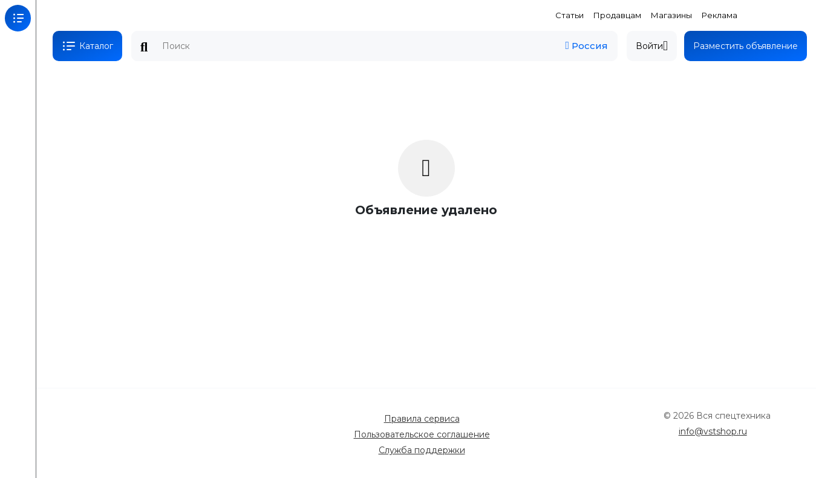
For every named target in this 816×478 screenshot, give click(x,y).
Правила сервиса (422, 418)
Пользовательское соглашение (422, 434)
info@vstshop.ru (713, 431)
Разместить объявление (745, 46)
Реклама (719, 15)
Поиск (144, 47)
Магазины (671, 15)
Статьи (569, 15)
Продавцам (617, 15)
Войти (652, 46)
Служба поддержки (422, 450)
